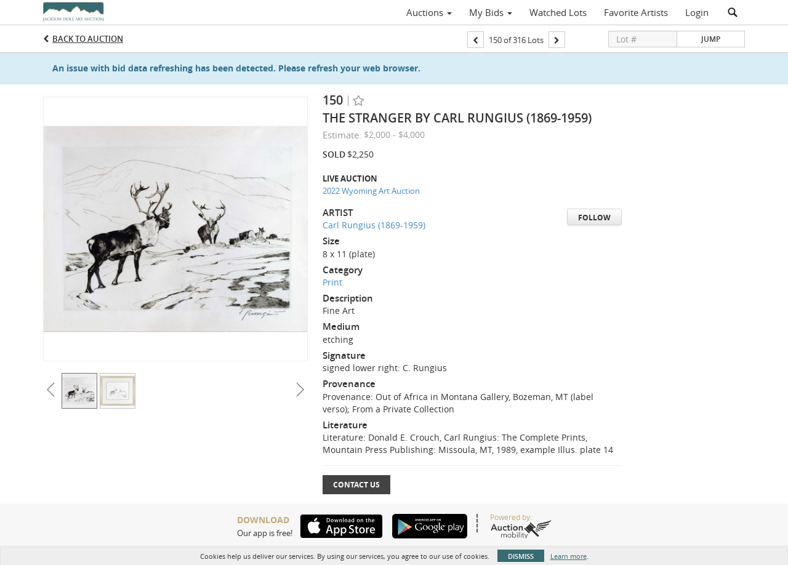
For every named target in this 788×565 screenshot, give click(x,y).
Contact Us (356, 484)
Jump (710, 39)
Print (332, 282)
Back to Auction (87, 38)
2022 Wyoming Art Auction (371, 190)
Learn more (568, 556)
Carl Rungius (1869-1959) (374, 225)
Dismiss (521, 556)
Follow (594, 217)
